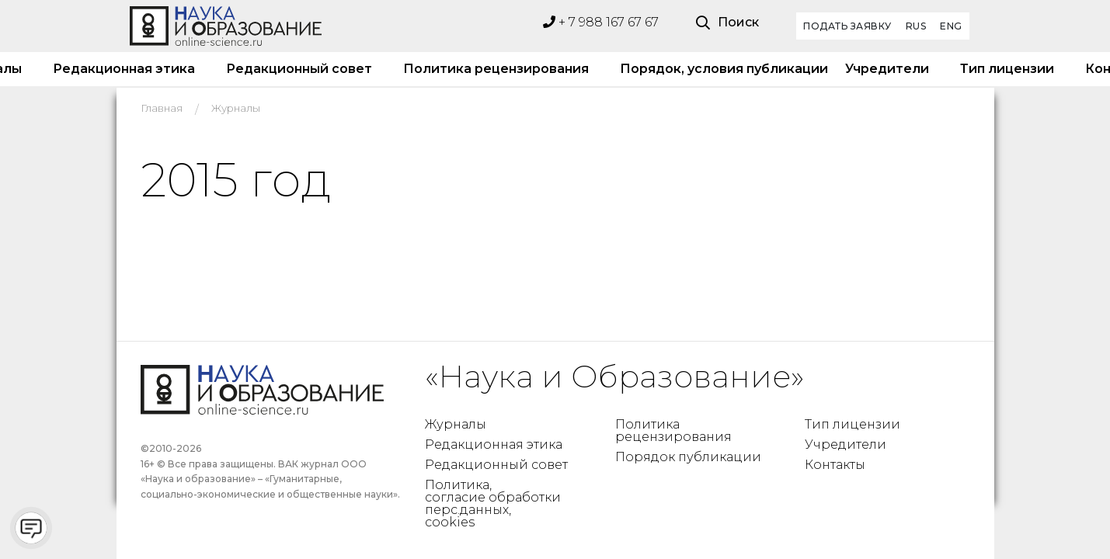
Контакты (835, 464)
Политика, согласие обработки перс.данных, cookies (493, 503)
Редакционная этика (124, 68)
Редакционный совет (299, 68)
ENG (951, 26)
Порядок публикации (688, 457)
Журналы (455, 424)
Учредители (887, 68)
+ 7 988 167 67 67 (601, 22)
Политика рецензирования (496, 68)
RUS (916, 26)
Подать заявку (847, 26)
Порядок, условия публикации (717, 68)
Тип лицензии (1007, 68)
